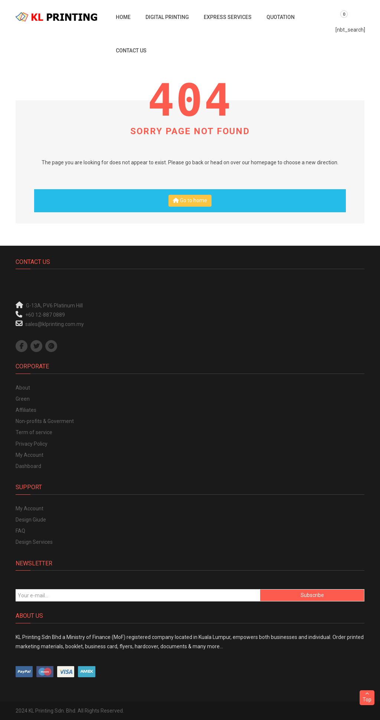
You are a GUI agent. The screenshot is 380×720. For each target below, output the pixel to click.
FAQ (20, 531)
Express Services (228, 17)
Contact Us (131, 51)
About (23, 388)
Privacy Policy (32, 444)
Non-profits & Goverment (45, 421)
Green (23, 399)
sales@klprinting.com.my (54, 324)
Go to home (190, 200)
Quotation (280, 17)
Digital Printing (167, 17)
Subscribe (312, 595)
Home (123, 17)
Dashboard (28, 466)
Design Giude (31, 520)
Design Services (34, 542)
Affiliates (26, 410)
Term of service (34, 432)
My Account (29, 455)
